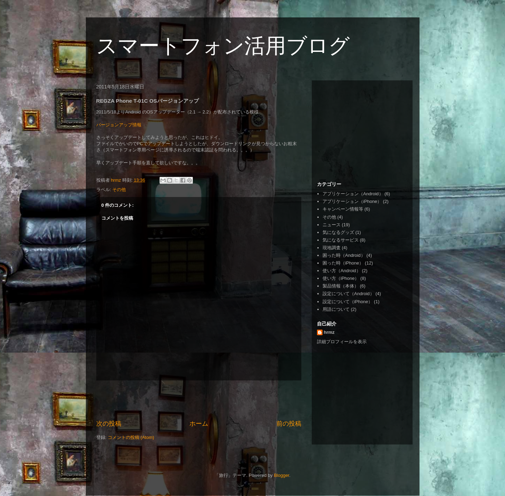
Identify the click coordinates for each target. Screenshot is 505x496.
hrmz (329, 332)
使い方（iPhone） (341, 278)
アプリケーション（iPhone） (352, 201)
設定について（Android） (348, 293)
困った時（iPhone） (343, 263)
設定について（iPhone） (348, 301)
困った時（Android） (344, 255)
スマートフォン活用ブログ (223, 45)
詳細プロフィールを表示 (342, 341)
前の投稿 (288, 423)
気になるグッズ (338, 232)
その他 (119, 189)
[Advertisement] (198, 399)
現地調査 (332, 247)
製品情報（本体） (341, 286)
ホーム (198, 423)
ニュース (332, 224)
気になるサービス (341, 240)
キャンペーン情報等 (343, 209)
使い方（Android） (342, 270)
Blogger (281, 475)
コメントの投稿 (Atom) (131, 437)
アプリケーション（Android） (353, 193)
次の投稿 (108, 423)
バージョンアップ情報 (118, 124)
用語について (336, 309)
